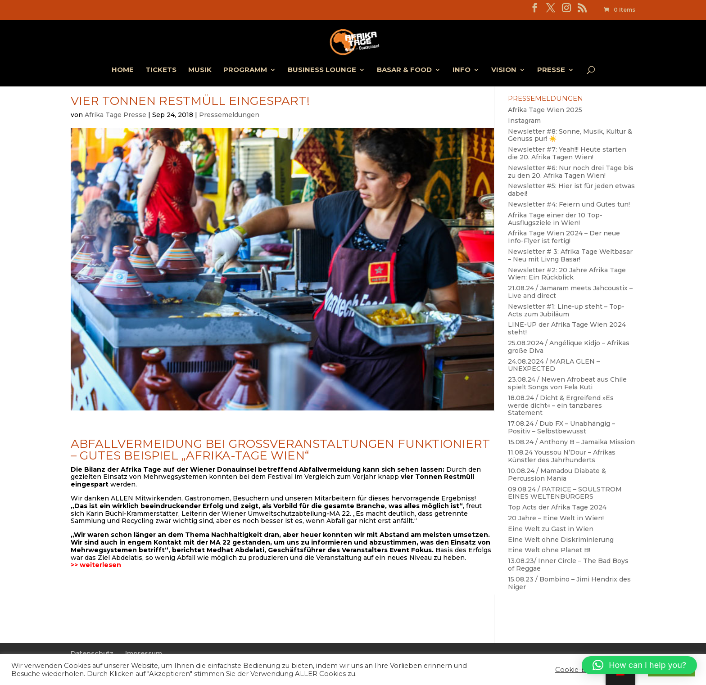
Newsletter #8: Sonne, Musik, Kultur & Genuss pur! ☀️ (570, 135)
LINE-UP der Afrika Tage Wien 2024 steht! (567, 328)
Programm (245, 70)
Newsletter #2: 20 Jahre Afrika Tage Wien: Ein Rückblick (567, 274)
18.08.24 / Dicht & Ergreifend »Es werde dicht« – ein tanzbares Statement (561, 405)
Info (462, 70)
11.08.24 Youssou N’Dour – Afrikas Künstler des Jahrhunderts (561, 456)
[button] (639, 665)
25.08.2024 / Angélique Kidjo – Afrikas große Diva (568, 347)
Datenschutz (92, 653)
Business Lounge (322, 70)
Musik (200, 70)
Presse (551, 70)
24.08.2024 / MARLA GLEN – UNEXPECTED (554, 365)
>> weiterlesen (96, 565)
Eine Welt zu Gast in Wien (550, 529)
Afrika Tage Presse (115, 115)
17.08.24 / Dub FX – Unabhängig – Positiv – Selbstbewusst (561, 427)
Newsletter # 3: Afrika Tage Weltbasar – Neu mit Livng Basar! (570, 255)
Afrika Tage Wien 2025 (545, 110)
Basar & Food (404, 70)
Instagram (524, 121)
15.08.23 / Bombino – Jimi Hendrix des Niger (569, 583)
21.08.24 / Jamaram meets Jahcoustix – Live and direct (570, 292)
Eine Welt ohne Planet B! (549, 550)
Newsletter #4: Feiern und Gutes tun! (569, 204)
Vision (503, 70)
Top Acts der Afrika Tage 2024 (557, 507)
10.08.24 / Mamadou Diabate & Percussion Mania (557, 474)
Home (123, 70)
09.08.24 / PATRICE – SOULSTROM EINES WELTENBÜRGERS (565, 493)
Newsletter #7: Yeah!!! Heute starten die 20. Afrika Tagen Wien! (567, 153)
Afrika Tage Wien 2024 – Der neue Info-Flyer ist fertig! (564, 237)
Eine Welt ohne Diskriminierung (561, 540)
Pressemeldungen (229, 115)
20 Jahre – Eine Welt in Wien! (556, 518)
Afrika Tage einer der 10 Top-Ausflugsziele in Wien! (555, 219)
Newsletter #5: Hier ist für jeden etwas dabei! (571, 190)
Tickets (160, 70)
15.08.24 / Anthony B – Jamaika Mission (571, 442)
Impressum (143, 653)
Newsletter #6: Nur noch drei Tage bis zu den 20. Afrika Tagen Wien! (571, 172)
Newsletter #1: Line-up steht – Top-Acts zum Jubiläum (566, 310)
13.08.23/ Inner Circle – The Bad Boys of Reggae (568, 564)
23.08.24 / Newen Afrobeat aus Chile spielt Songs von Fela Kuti (567, 383)
